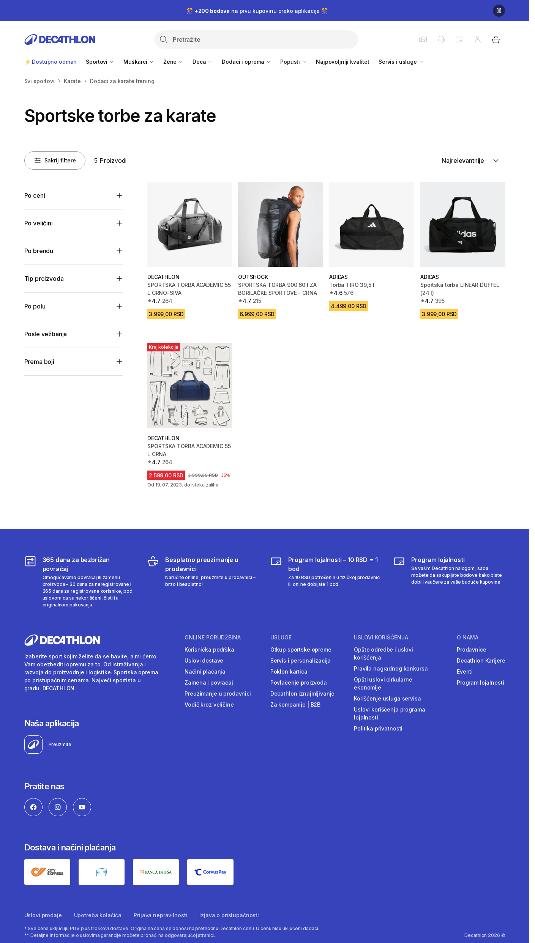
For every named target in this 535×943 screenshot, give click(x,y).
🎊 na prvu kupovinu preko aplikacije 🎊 (257, 11)
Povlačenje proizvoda (298, 682)
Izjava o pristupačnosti (229, 915)
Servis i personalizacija (300, 660)
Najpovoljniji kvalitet (342, 61)
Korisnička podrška (209, 649)
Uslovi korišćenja (381, 637)
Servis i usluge (401, 61)
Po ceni (34, 195)
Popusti (293, 61)
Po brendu (39, 251)
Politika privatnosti (378, 728)
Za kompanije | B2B (295, 704)
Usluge (281, 637)
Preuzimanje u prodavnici (218, 693)
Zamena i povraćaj (209, 682)
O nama (467, 637)
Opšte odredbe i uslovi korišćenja (383, 653)
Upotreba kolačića (98, 915)
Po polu (35, 306)
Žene (173, 61)
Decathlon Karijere (481, 660)
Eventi (465, 671)
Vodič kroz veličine (209, 704)
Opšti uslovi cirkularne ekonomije (383, 683)
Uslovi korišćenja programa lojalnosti (389, 713)
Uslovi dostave (204, 660)
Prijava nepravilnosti (160, 915)
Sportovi (100, 61)
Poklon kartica (289, 671)
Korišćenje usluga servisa (387, 698)
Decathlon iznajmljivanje (302, 693)
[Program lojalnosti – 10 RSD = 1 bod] (326, 581)
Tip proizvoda (44, 278)
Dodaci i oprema (246, 61)
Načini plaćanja (205, 671)
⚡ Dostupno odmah (50, 61)
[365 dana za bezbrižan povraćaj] (80, 581)
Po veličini (38, 223)
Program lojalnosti (480, 682)
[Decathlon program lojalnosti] (449, 581)
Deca (203, 61)
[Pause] (499, 11)
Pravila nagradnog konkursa (391, 668)
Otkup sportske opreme (300, 649)
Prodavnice (471, 649)
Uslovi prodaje (43, 915)
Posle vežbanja (45, 334)
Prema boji (39, 361)
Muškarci (138, 61)
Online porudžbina (213, 637)
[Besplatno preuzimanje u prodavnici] (203, 581)
